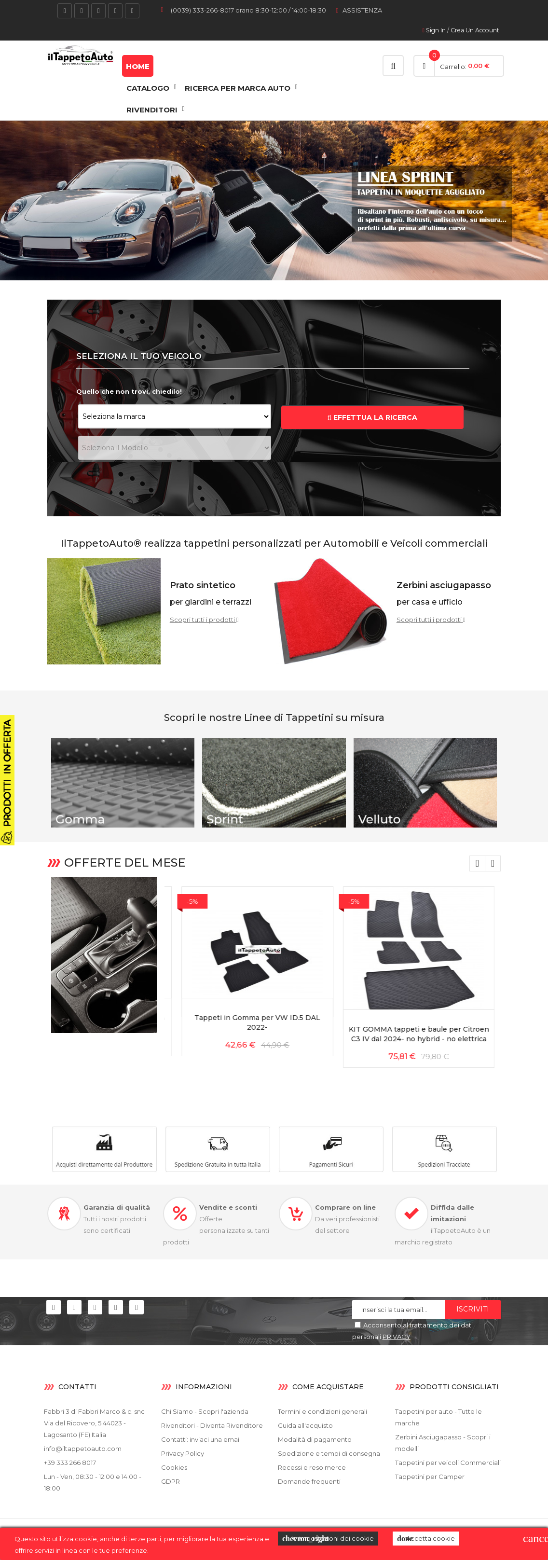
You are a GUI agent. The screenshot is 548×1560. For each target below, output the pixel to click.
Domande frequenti (309, 1481)
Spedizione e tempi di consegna (329, 1453)
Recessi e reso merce (312, 1467)
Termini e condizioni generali (322, 1411)
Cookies (174, 1467)
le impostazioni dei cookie (328, 1538)
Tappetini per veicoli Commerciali (448, 1462)
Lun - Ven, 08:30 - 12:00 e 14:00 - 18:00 (92, 1482)
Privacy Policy (182, 1453)
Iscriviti (472, 1309)
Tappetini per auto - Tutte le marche (438, 1417)
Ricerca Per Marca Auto (237, 88)
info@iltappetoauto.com (83, 1448)
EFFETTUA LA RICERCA (372, 417)
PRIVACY (397, 1336)
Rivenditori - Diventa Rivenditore (212, 1425)
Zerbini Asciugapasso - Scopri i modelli (443, 1442)
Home (138, 66)
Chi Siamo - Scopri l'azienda (204, 1411)
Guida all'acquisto (305, 1425)
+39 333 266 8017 (70, 1462)
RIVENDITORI (152, 109)
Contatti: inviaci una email (201, 1439)
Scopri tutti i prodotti (204, 619)
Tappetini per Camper (430, 1476)
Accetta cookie (426, 1538)
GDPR (170, 1481)
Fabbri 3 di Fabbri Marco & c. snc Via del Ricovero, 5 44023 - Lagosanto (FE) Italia (94, 1423)
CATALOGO (147, 88)
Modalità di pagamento (315, 1439)
